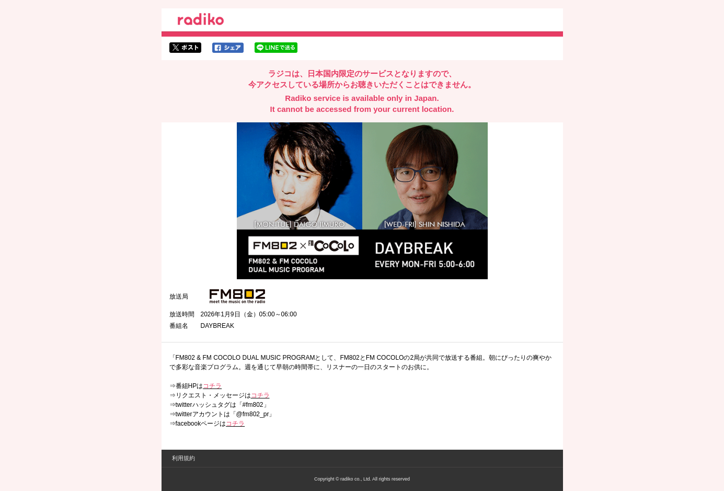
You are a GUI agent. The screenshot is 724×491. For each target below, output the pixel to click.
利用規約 (183, 458)
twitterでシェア (185, 47)
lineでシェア (276, 47)
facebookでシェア (228, 47)
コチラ (212, 386)
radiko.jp (200, 21)
